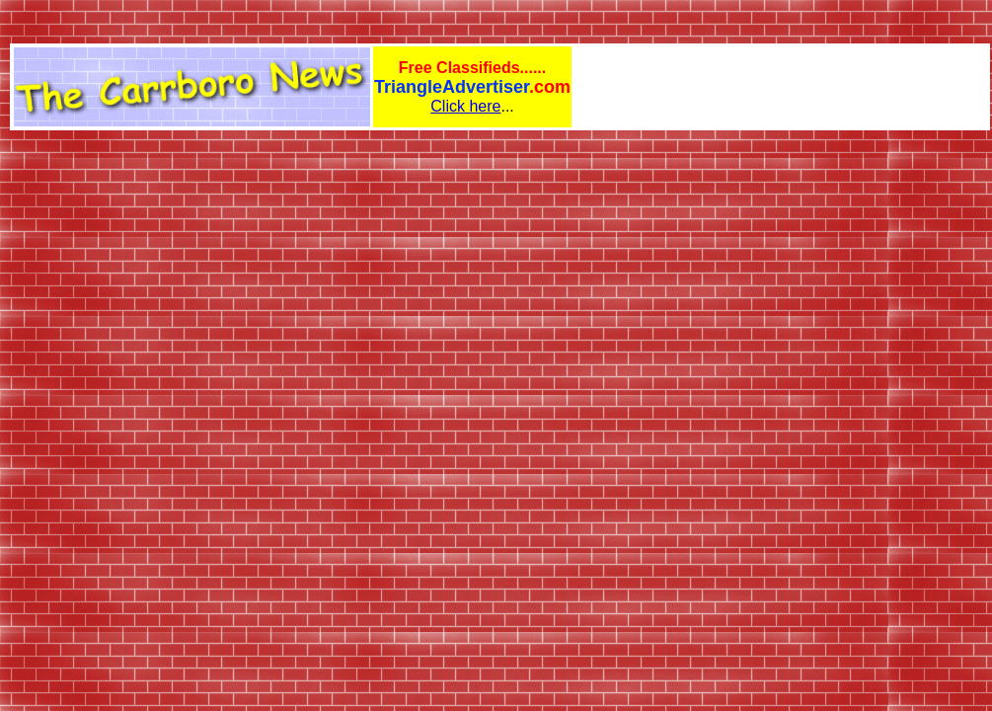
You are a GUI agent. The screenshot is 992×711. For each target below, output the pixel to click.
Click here (465, 106)
